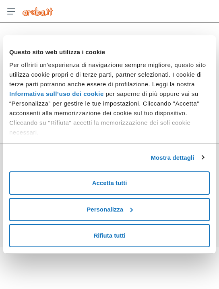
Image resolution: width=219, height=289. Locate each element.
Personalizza (110, 209)
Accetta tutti (109, 182)
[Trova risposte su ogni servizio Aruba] (38, 11)
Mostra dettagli (172, 157)
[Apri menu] (11, 11)
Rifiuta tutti (109, 235)
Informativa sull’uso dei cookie (56, 93)
